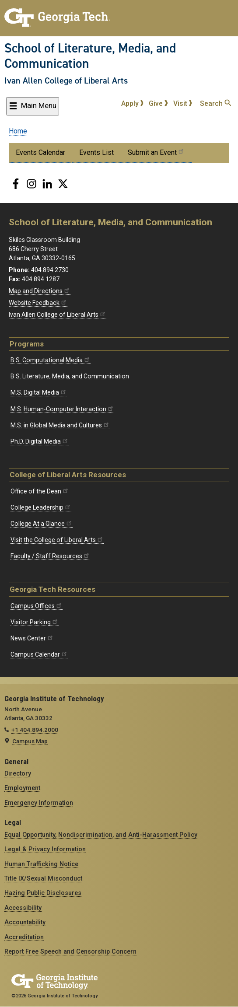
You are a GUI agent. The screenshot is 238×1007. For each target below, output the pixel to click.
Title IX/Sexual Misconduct (43, 878)
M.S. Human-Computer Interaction (62, 409)
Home (18, 131)
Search (215, 103)
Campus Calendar (39, 654)
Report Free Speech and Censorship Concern (70, 951)
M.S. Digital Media (38, 392)
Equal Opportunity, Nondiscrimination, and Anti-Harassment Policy (100, 834)
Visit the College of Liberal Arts (57, 539)
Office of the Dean (39, 491)
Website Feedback (38, 302)
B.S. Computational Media (50, 360)
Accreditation (24, 937)
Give (158, 103)
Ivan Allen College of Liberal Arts (66, 80)
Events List (96, 152)
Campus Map (30, 741)
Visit (182, 103)
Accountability (25, 922)
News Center (32, 638)
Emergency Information (38, 802)
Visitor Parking (34, 622)
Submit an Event (156, 152)
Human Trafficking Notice (41, 863)
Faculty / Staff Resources (50, 555)
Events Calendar (40, 152)
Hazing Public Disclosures (42, 892)
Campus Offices (36, 605)
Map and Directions (39, 290)
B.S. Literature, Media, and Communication (69, 376)
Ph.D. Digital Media (39, 441)
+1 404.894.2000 (34, 729)
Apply (132, 103)
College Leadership (40, 507)
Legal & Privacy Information (45, 849)
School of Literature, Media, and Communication (90, 55)
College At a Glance (41, 523)
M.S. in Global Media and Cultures (60, 425)
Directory (17, 773)
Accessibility (23, 907)
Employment (22, 787)
